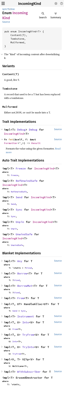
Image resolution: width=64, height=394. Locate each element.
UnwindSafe (24, 234)
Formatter (11, 143)
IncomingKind (29, 4)
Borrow (22, 273)
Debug (21, 129)
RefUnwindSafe (26, 181)
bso (13, 9)
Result (36, 143)
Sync (19, 209)
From (20, 298)
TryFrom (28, 334)
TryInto (28, 347)
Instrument (25, 316)
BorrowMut (24, 286)
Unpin (20, 222)
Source (6, 21)
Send (19, 197)
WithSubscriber (29, 371)
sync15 (5, 9)
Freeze (21, 168)
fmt (11, 139)
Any (19, 261)
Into (25, 322)
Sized (29, 267)
